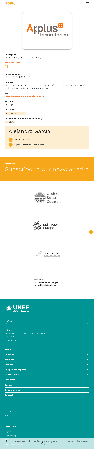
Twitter (8, 408)
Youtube (8, 416)
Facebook (9, 404)
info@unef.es (11, 340)
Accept (47, 445)
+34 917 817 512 (12, 337)
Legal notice (10, 432)
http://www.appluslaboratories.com (25, 96)
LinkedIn (8, 412)
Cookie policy (10, 436)
